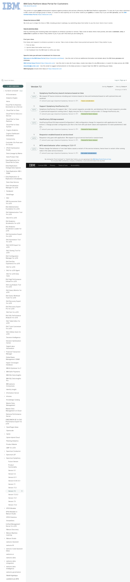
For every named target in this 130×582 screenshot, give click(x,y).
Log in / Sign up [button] (121, 80)
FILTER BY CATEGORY (10, 91)
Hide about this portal (30, 6)
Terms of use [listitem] (63, 165)
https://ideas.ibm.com (45, 14)
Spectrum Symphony (61, 101)
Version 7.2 (72, 101)
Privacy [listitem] (52, 165)
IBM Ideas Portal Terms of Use (102, 159)
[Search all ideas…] (15, 80)
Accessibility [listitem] (75, 165)
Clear (21, 91)
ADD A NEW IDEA (13, 86)
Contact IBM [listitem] (42, 165)
